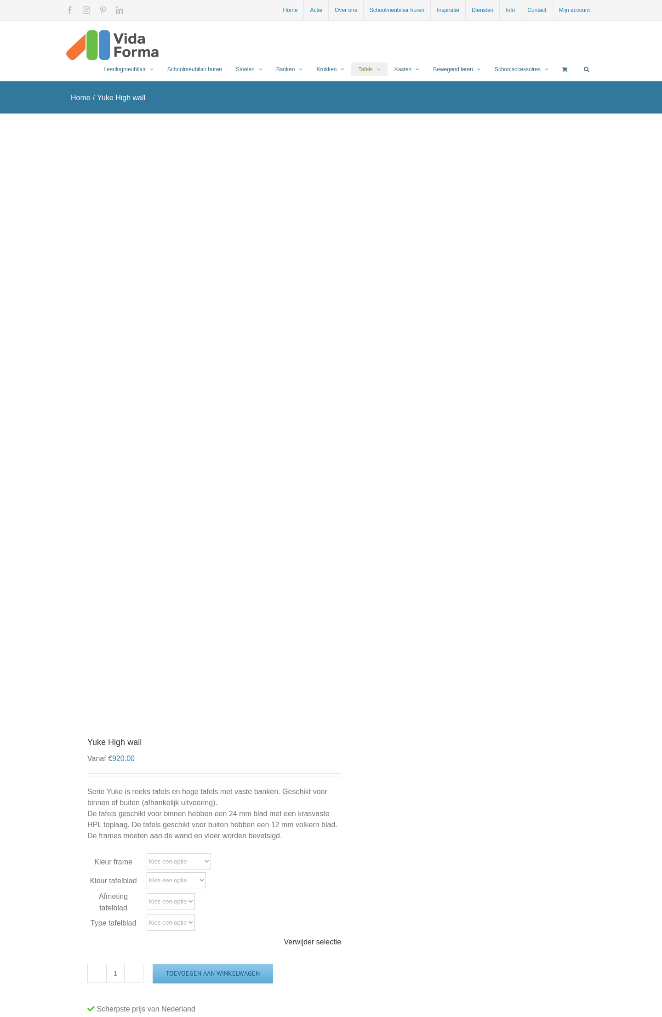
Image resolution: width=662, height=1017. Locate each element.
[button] (586, 69)
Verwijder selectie (313, 942)
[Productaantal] (115, 973)
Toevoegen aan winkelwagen (213, 973)
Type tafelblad (114, 923)
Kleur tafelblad (113, 881)
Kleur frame (113, 862)
